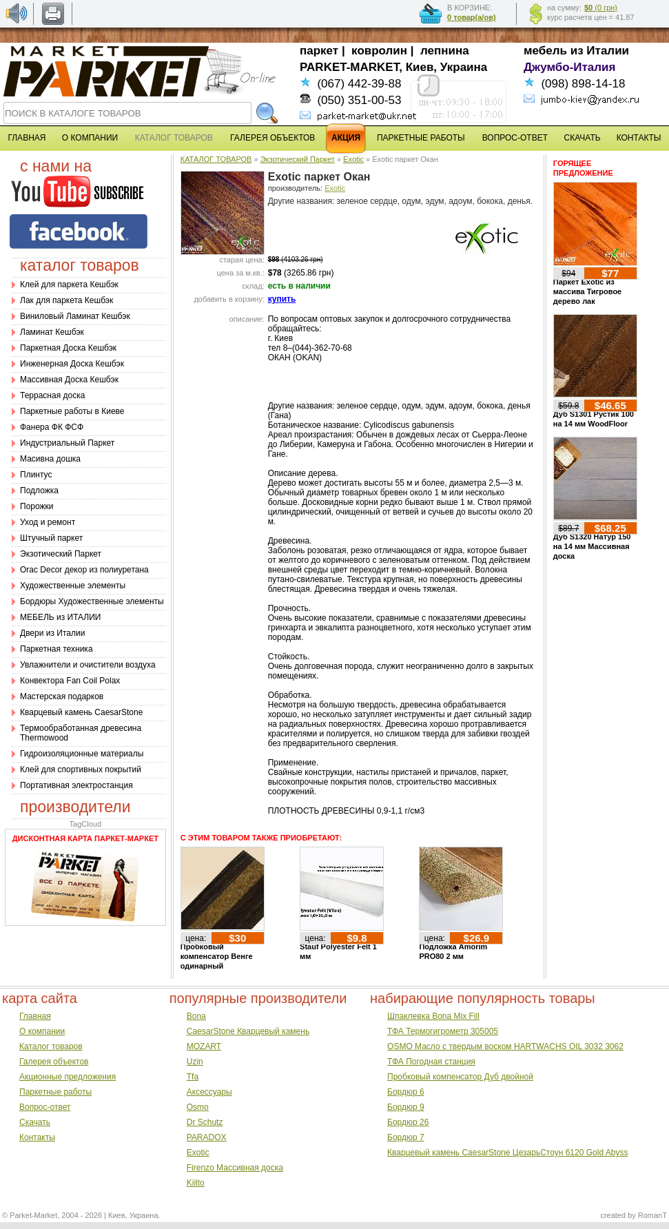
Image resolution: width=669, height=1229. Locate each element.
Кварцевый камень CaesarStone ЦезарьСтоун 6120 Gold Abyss (507, 1152)
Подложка (39, 490)
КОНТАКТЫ (639, 138)
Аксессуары (209, 1092)
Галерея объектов (53, 1061)
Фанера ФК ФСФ (51, 427)
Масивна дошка (50, 459)
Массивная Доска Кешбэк (69, 379)
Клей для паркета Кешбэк (69, 284)
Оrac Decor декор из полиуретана (84, 570)
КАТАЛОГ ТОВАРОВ (216, 159)
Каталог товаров (51, 1046)
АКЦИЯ (345, 138)
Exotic (353, 159)
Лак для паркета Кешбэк (66, 300)
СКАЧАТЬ (582, 138)
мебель (545, 50)
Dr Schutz (205, 1122)
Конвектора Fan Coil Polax (70, 680)
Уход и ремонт (47, 522)
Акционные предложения (67, 1077)
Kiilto (196, 1183)
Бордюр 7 (405, 1137)
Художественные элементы (72, 585)
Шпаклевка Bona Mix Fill (433, 1016)
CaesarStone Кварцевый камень (248, 1031)
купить (282, 299)
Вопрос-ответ (44, 1107)
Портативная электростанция (76, 785)
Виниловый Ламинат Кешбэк (75, 316)
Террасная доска (52, 395)
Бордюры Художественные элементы (92, 601)
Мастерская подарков (61, 696)
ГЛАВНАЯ (26, 138)
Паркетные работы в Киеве (72, 411)
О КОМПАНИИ (90, 138)
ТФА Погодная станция (431, 1061)
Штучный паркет (51, 538)
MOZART (204, 1046)
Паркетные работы (55, 1092)
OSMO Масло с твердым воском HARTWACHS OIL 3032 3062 (505, 1046)
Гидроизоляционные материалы (81, 753)
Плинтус (36, 474)
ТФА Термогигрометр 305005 (442, 1031)
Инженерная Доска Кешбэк (72, 364)
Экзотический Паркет (60, 554)
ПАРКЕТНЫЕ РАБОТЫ (421, 138)
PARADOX (207, 1137)
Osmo (198, 1107)
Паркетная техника (56, 649)
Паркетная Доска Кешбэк (68, 348)
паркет (319, 50)
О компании (42, 1031)
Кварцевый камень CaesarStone (81, 712)
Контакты (37, 1137)
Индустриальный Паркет (67, 443)
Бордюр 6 (405, 1092)
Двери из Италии (52, 633)
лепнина (444, 50)
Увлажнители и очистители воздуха (88, 665)
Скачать (34, 1122)
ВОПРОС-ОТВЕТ (515, 138)
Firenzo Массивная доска (235, 1168)
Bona (196, 1016)
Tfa (192, 1077)
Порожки (37, 506)
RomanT (652, 1215)
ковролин (379, 50)
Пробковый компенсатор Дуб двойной (460, 1077)
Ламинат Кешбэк (52, 332)
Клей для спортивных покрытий (80, 769)
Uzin (195, 1061)
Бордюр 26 (408, 1122)
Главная (35, 1016)
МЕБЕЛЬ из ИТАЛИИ (60, 617)
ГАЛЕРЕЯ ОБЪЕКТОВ (272, 138)
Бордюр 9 (405, 1107)
